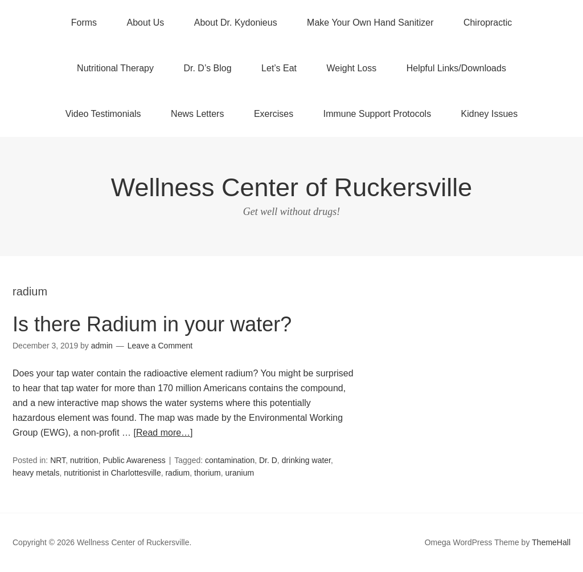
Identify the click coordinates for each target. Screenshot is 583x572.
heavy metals (36, 472)
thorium (207, 472)
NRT (57, 460)
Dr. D (268, 460)
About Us (146, 22)
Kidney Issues (489, 114)
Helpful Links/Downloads (456, 68)
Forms (84, 22)
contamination (229, 460)
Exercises (273, 114)
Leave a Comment (160, 345)
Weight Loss (352, 68)
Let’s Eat (279, 68)
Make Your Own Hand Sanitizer (370, 22)
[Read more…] (163, 432)
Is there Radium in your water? (152, 324)
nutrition (84, 460)
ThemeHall (551, 542)
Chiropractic (487, 22)
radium (177, 472)
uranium (239, 472)
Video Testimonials (103, 114)
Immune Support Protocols (377, 114)
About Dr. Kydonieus (235, 22)
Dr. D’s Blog (207, 68)
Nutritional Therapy (115, 68)
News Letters (197, 114)
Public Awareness (134, 460)
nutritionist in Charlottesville (112, 472)
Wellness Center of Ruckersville (291, 187)
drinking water (306, 460)
